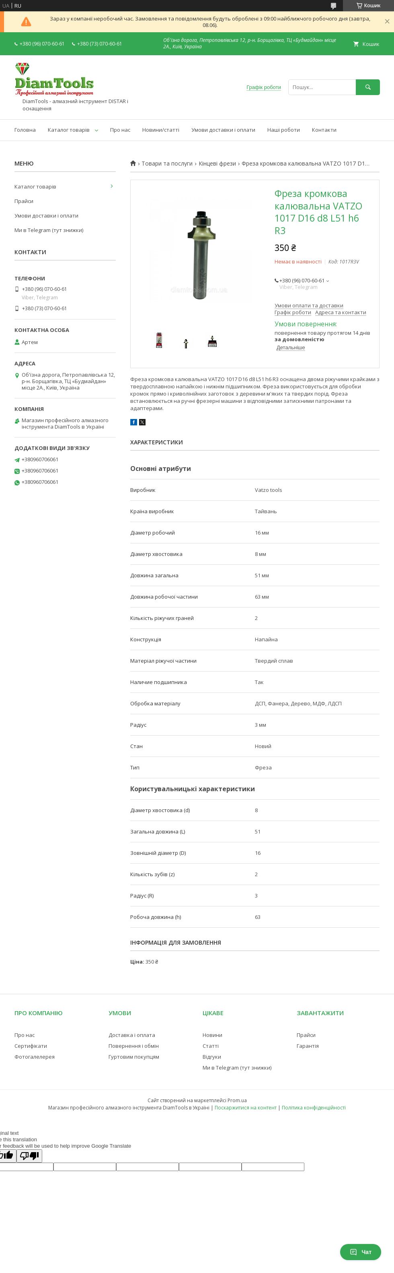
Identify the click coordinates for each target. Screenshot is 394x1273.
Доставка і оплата (132, 1035)
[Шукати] (368, 87)
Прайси (23, 201)
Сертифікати (30, 1045)
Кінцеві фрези (217, 163)
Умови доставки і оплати (223, 129)
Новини (212, 1035)
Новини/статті (160, 129)
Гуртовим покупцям (134, 1056)
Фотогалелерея (34, 1056)
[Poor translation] (29, 1156)
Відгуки (212, 1056)
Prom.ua (237, 1100)
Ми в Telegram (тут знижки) (48, 230)
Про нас (120, 129)
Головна (25, 129)
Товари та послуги (167, 163)
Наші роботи (283, 129)
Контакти (324, 129)
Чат (360, 1252)
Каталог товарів (69, 129)
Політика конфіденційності (314, 1107)
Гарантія (308, 1045)
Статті (211, 1045)
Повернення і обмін (134, 1045)
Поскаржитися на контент (246, 1107)
